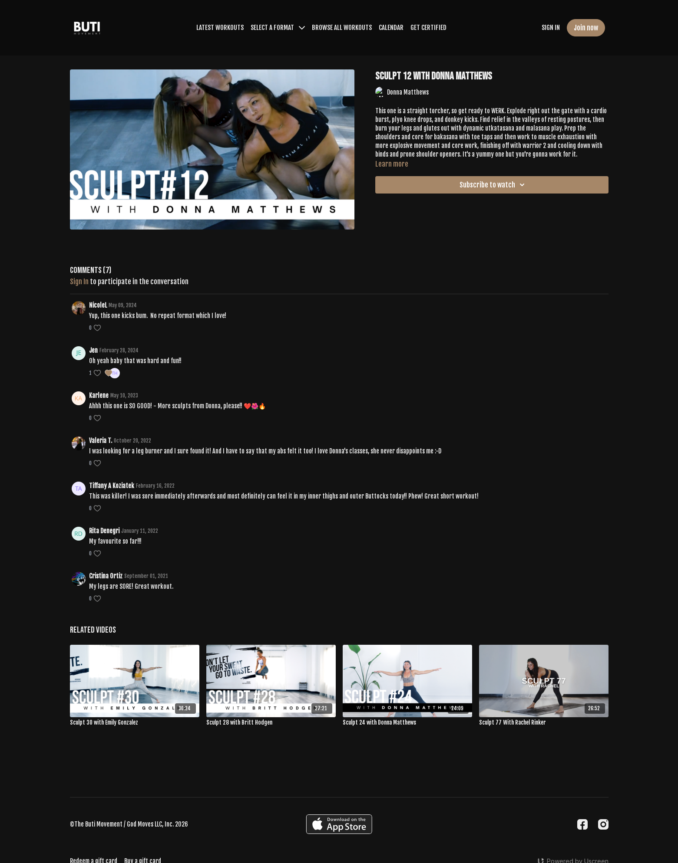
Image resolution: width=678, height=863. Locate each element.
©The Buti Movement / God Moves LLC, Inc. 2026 (129, 824)
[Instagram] (603, 824)
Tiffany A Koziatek (111, 485)
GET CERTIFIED (428, 27)
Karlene (99, 395)
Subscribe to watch (493, 185)
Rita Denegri (104, 531)
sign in (79, 281)
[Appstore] (339, 824)
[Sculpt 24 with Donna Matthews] (407, 723)
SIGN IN (551, 27)
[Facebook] (582, 824)
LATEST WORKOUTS (220, 27)
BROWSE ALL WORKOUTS (342, 27)
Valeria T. (100, 440)
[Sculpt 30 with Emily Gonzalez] (134, 723)
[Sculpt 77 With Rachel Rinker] (544, 723)
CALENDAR (391, 27)
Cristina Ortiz (105, 576)
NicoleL (98, 305)
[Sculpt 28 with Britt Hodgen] (271, 723)
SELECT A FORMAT (278, 27)
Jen (93, 350)
